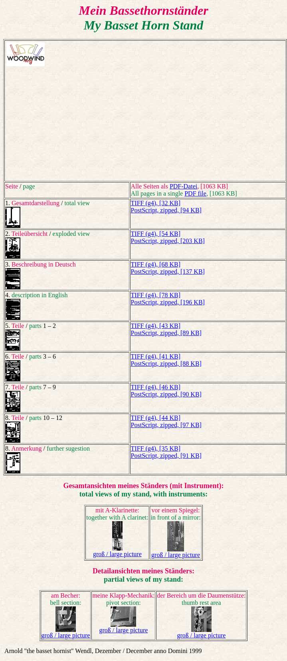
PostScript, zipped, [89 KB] (166, 333)
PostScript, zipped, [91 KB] (166, 455)
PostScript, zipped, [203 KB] (168, 240)
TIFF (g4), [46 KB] (155, 387)
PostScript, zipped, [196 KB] (168, 302)
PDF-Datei (183, 186)
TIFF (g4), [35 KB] (155, 448)
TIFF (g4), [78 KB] (155, 295)
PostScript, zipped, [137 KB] (168, 271)
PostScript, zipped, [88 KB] (166, 363)
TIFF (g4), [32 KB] (155, 203)
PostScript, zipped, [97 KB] (166, 425)
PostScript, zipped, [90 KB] (166, 394)
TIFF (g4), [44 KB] (155, 417)
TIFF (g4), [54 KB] (155, 233)
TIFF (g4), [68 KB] (155, 264)
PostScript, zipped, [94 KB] (166, 210)
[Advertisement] (145, 123)
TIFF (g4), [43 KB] (155, 325)
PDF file (195, 193)
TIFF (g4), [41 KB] (155, 356)
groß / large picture (117, 554)
